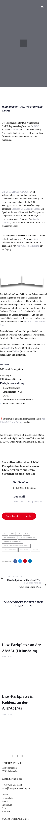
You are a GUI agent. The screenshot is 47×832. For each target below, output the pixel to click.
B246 (36, 126)
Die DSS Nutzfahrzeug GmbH (15, 192)
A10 (13, 129)
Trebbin (15, 351)
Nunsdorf (24, 550)
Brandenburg (9, 538)
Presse (5, 794)
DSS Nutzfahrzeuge (27, 538)
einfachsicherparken (12, 542)
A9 (17, 129)
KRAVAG (6, 811)
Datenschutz (7, 798)
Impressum (7, 805)
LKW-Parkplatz (10, 550)
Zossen (35, 550)
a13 (12, 534)
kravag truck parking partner (16, 546)
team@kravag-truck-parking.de (16, 788)
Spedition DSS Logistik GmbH (25, 209)
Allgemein (7, 657)
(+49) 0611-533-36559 (12, 785)
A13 (25, 129)
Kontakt (5, 801)
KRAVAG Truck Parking (28, 246)
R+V (4, 808)
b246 (26, 534)
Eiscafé (6, 348)
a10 (5, 534)
